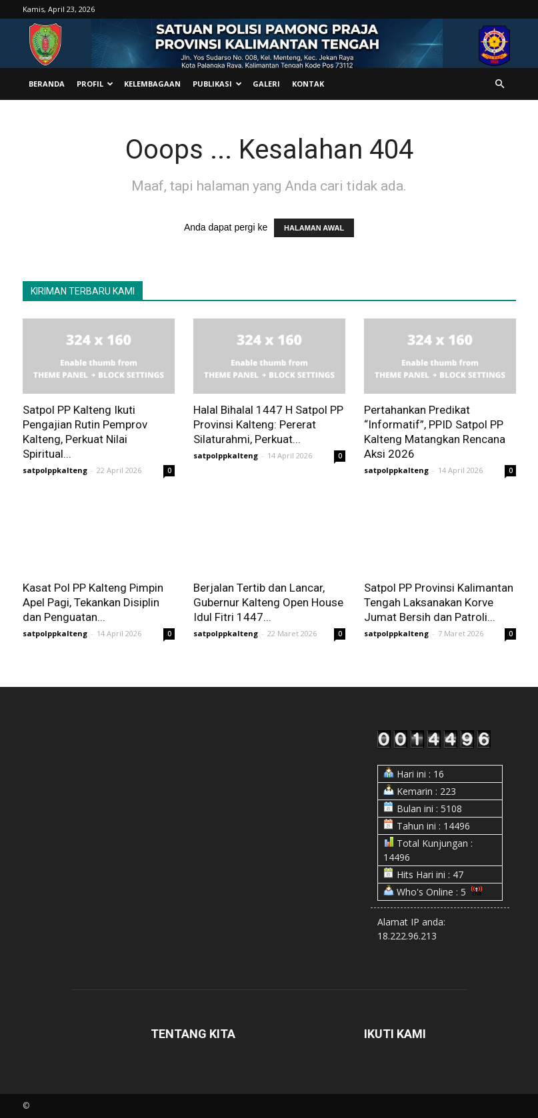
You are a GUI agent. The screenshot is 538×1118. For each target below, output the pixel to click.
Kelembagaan (152, 84)
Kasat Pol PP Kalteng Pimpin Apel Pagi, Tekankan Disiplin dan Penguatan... (93, 602)
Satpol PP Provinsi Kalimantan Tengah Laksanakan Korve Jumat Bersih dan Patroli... (438, 602)
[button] (500, 84)
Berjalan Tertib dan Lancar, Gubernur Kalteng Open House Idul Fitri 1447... (268, 602)
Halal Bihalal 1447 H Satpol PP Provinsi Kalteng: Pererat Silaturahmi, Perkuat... (268, 424)
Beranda (47, 84)
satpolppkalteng (55, 470)
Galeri (266, 84)
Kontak (308, 84)
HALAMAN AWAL (314, 228)
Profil (95, 84)
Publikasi (217, 84)
